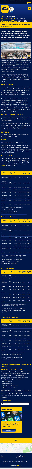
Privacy (2, 457)
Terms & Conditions (20, 456)
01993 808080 (22, 21)
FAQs (2, 456)
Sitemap (18, 457)
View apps (9, 430)
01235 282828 (20, 19)
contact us (3, 165)
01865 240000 (11, 17)
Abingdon (12, 217)
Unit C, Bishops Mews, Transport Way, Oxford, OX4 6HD (13, 461)
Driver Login (19, 455)
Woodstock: (13, 317)
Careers (2, 455)
